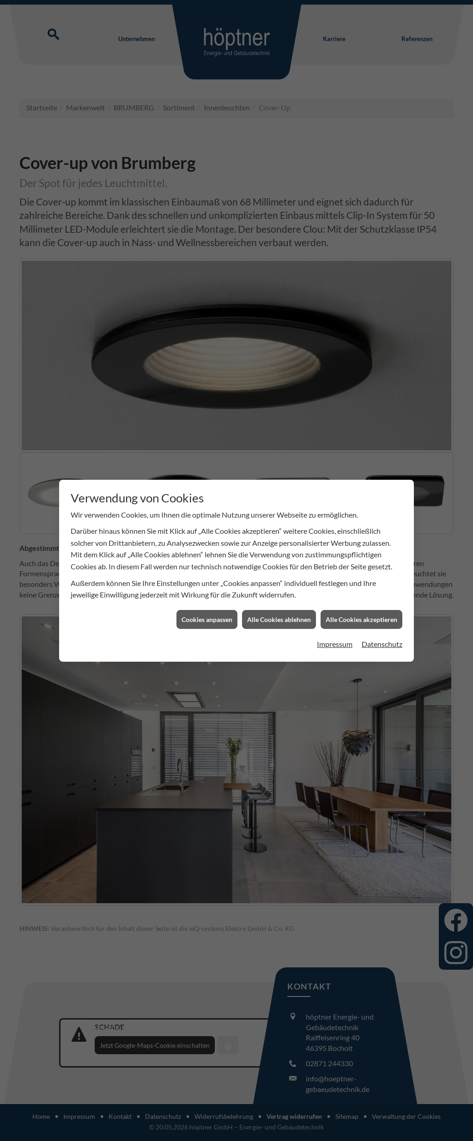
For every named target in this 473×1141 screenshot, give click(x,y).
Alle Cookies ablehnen (279, 603)
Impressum (334, 628)
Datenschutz (382, 628)
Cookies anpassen (207, 603)
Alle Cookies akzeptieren (361, 603)
